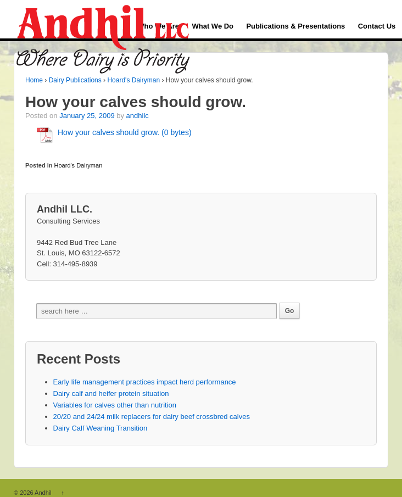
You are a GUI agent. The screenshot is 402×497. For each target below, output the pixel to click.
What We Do (212, 26)
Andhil (43, 492)
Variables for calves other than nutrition (115, 405)
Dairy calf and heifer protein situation (111, 393)
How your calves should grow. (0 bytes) (125, 132)
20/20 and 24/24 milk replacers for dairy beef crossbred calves (151, 416)
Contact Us (377, 26)
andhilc (137, 115)
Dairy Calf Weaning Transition (100, 428)
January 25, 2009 (86, 115)
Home (34, 80)
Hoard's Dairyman (133, 80)
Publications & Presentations (295, 26)
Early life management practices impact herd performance (144, 382)
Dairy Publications (75, 80)
